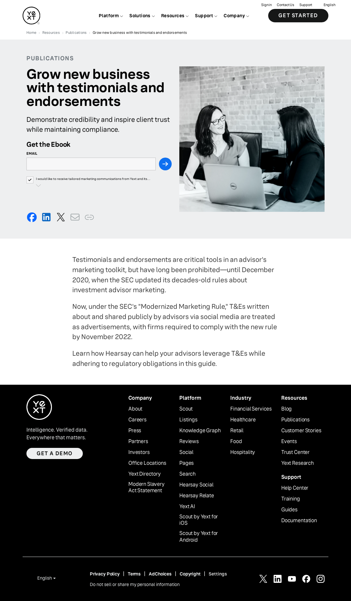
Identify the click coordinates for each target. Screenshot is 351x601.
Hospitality (242, 452)
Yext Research (297, 463)
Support (305, 5)
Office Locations (147, 463)
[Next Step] (165, 164)
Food (236, 441)
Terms (134, 574)
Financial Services (251, 409)
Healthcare (242, 420)
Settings (218, 574)
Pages (186, 463)
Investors (139, 452)
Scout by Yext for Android (198, 536)
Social (186, 452)
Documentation (299, 520)
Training (290, 499)
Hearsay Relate (196, 496)
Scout (186, 409)
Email (31, 153)
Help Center (294, 488)
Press (134, 430)
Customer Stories (301, 430)
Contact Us (285, 5)
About (135, 409)
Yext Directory (144, 474)
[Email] (91, 164)
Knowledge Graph (200, 430)
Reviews (189, 441)
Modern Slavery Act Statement (146, 487)
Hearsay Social (196, 485)
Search (187, 474)
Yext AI (187, 506)
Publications (295, 420)
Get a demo (55, 453)
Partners (138, 441)
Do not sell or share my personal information (135, 584)
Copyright (190, 574)
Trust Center (295, 452)
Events (289, 441)
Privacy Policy (105, 574)
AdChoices (160, 574)
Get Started (298, 15)
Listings (188, 420)
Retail (236, 430)
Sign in (266, 5)
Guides (289, 510)
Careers (137, 420)
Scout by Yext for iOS (198, 520)
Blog (286, 409)
